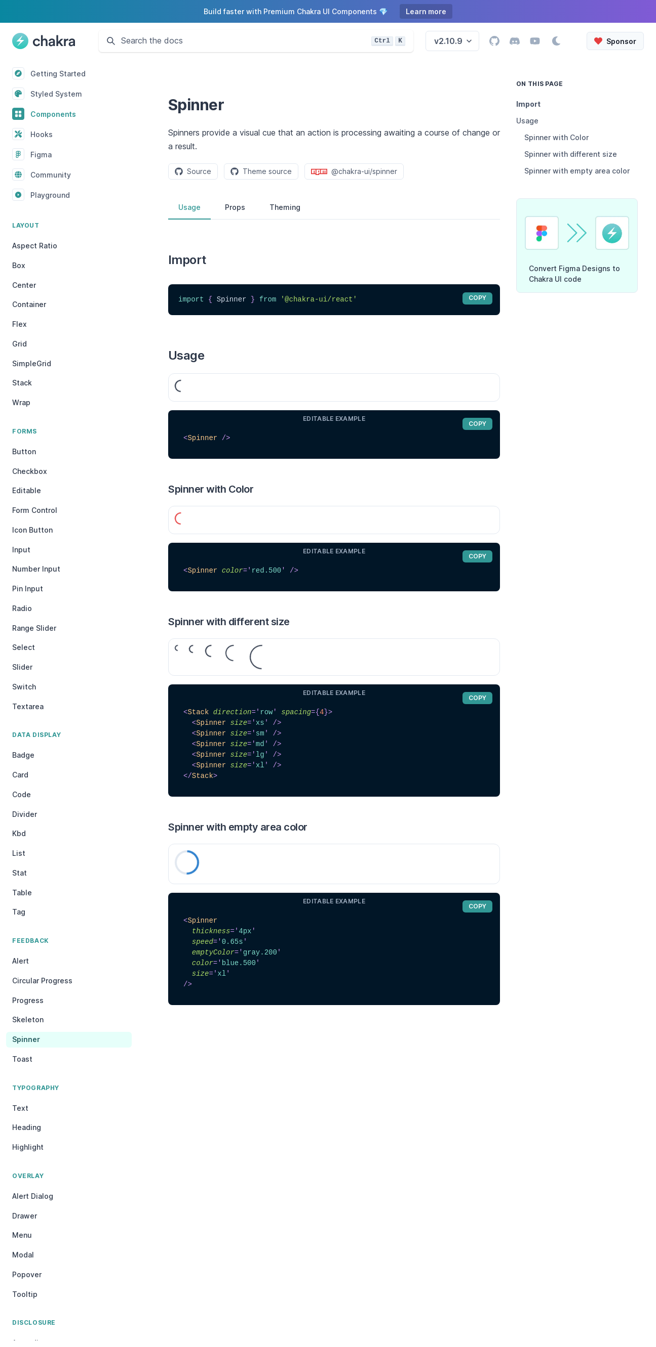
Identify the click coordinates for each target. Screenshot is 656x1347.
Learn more (426, 11)
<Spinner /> (334, 438)
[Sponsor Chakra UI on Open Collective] (615, 41)
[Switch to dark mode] (556, 41)
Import (528, 104)
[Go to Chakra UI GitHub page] (494, 41)
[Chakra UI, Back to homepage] (43, 41)
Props (235, 207)
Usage (189, 207)
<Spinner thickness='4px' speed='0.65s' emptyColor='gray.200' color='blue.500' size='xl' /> (334, 952)
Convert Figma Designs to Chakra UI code (574, 273)
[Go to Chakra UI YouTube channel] (535, 41)
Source (193, 171)
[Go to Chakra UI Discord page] (515, 41)
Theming (284, 207)
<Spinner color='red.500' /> (334, 570)
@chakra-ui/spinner (354, 171)
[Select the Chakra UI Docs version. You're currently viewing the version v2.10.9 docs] (452, 41)
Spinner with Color (556, 137)
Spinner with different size (570, 154)
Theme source (261, 171)
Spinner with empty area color (577, 170)
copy (477, 297)
